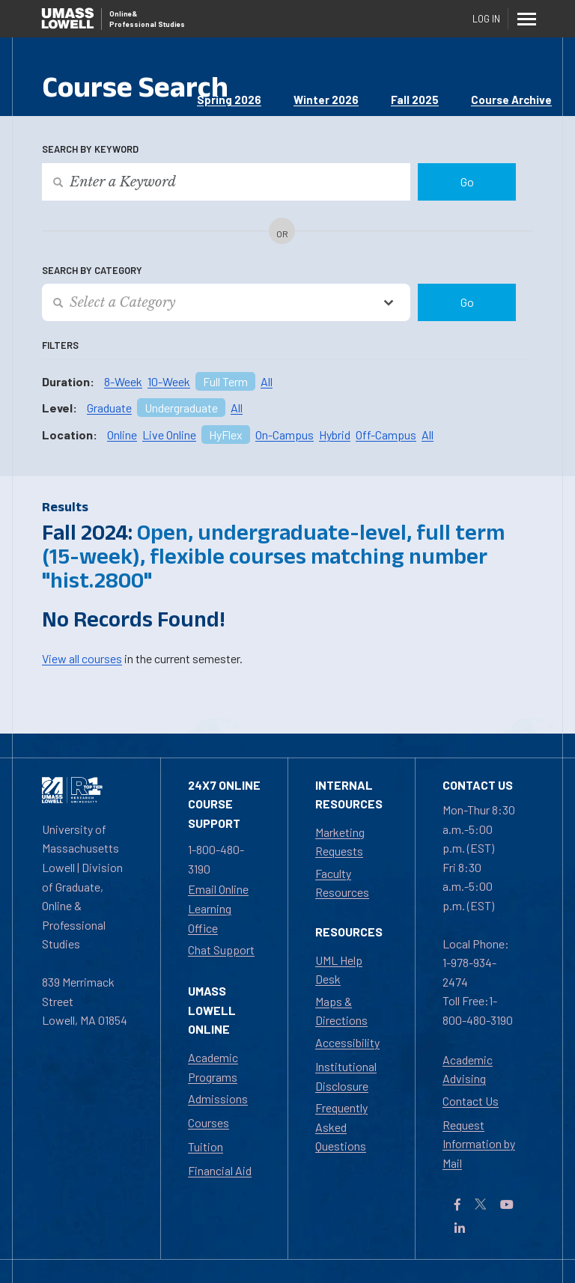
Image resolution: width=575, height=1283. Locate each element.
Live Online (169, 434)
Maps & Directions (341, 1011)
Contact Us (470, 1101)
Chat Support (221, 949)
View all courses (82, 658)
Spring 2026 (229, 99)
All (267, 381)
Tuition (205, 1146)
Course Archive (511, 99)
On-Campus (284, 434)
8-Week (123, 381)
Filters (60, 345)
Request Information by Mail (478, 1144)
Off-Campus (386, 434)
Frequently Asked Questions (341, 1126)
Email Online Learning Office (218, 908)
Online (122, 434)
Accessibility (347, 1042)
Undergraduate (181, 407)
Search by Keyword (90, 149)
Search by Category (92, 270)
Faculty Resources (342, 883)
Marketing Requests (340, 842)
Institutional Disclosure (346, 1076)
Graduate (109, 407)
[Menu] (526, 18)
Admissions (218, 1098)
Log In (486, 19)
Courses (208, 1122)
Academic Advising (467, 1069)
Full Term (225, 381)
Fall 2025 (415, 99)
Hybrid (334, 434)
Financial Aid (220, 1170)
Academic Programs (213, 1067)
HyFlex (226, 434)
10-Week (168, 381)
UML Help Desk (338, 970)
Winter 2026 (326, 99)
